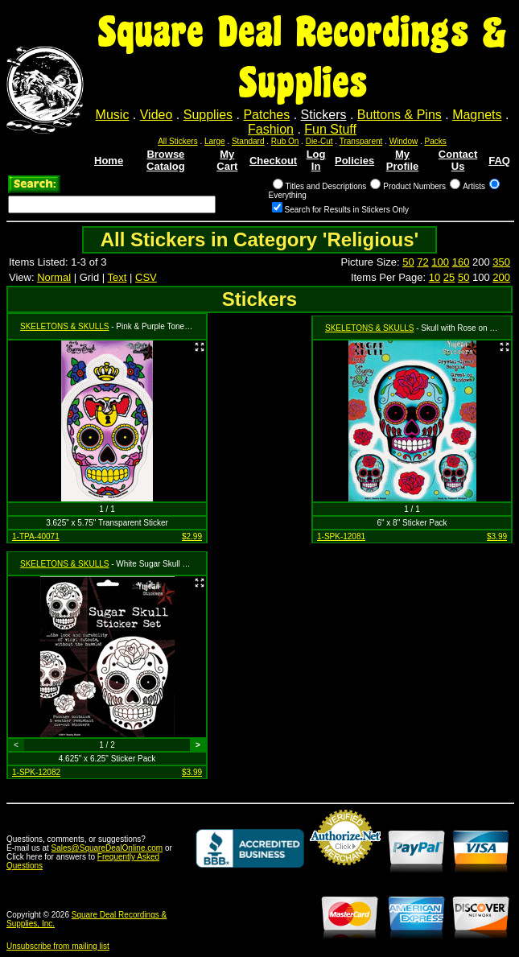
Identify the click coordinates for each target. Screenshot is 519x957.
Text (117, 277)
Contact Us (458, 160)
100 (440, 262)
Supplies (208, 115)
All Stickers (177, 141)
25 (449, 277)
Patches (266, 115)
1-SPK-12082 (36, 772)
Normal (54, 277)
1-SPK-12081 (341, 536)
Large (214, 141)
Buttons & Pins (399, 115)
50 (408, 262)
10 (434, 277)
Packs (436, 141)
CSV (146, 277)
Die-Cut (319, 141)
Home (108, 161)
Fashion (271, 129)
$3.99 (497, 536)
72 (422, 262)
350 (501, 262)
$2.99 (192, 536)
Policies (354, 161)
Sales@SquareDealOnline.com (107, 848)
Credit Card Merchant (345, 872)
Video (156, 115)
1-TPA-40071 (36, 536)
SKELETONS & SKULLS (64, 326)
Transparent (361, 141)
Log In (316, 160)
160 (461, 262)
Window (403, 141)
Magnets (476, 115)
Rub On (285, 141)
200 (501, 277)
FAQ (499, 161)
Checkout (273, 161)
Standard (248, 141)
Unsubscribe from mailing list (57, 946)
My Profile (402, 160)
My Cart (226, 160)
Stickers (324, 115)
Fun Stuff (330, 129)
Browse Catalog (165, 160)
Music (113, 115)
